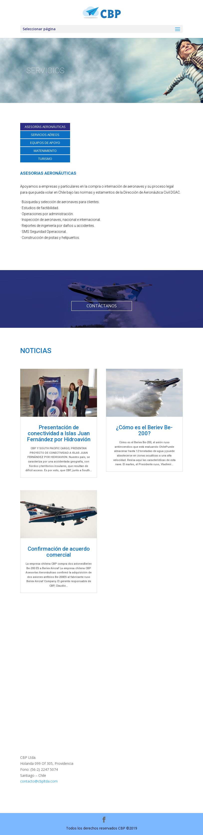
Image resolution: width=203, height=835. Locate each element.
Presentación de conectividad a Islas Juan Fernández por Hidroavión (59, 433)
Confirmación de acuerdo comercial (59, 552)
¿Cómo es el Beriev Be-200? (144, 430)
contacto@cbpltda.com (39, 781)
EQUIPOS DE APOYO (45, 142)
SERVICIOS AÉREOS (45, 134)
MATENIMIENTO (45, 150)
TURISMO (45, 158)
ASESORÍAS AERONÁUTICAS (45, 126)
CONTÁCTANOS (102, 306)
